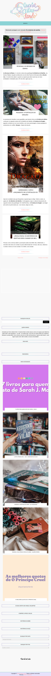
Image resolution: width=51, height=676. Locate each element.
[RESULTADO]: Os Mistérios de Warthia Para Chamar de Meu (25, 237)
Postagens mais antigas (43, 257)
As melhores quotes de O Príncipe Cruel (25, 599)
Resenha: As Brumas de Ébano (26, 67)
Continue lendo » (25, 83)
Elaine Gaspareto (28, 674)
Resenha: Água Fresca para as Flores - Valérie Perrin (25, 552)
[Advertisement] (25, 280)
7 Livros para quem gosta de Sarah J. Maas (26, 409)
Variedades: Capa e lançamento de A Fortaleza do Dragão (25, 192)
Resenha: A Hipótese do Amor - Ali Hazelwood (25, 504)
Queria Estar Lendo (21, 673)
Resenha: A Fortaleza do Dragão (26, 114)
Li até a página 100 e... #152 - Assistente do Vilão (26, 456)
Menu (25, 23)
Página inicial (20, 257)
